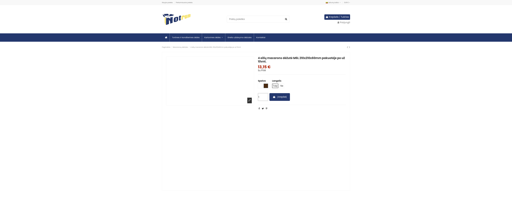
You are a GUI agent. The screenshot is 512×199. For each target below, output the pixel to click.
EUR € (347, 2)
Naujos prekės (167, 2)
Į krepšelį (280, 96)
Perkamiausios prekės (184, 2)
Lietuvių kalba (333, 2)
